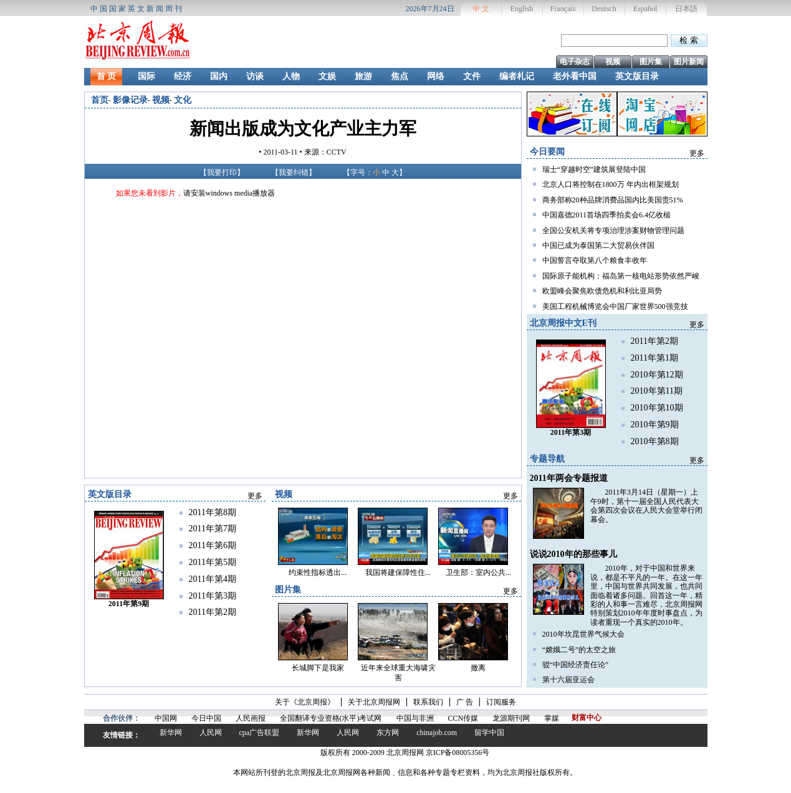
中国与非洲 (415, 718)
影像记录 (130, 100)
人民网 (210, 732)
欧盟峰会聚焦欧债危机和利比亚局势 (602, 291)
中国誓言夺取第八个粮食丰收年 (594, 260)
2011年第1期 (654, 358)
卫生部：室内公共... (478, 572)
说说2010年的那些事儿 (573, 554)
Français (563, 8)
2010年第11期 (657, 391)
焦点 (399, 76)
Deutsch (604, 8)
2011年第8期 (212, 512)
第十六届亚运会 (568, 679)
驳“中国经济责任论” (575, 664)
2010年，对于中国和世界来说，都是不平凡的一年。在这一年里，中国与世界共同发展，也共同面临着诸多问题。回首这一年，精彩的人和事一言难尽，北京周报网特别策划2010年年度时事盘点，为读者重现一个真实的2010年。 (646, 595)
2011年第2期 (654, 341)
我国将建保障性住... (398, 572)
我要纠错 (294, 172)
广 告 (464, 702)
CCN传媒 (463, 718)
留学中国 (489, 732)
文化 (182, 100)
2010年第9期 (655, 424)
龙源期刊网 (511, 718)
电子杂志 (575, 61)
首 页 (107, 76)
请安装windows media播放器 (229, 193)
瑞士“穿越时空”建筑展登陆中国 (594, 169)
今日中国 (206, 718)
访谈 (255, 76)
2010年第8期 (655, 441)
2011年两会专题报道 (569, 478)
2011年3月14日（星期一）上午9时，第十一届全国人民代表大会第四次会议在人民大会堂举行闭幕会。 (646, 505)
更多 (696, 153)
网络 (435, 76)
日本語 (686, 8)
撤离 (478, 667)
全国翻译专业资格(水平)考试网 (331, 718)
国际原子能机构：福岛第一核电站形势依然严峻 (620, 276)
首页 (99, 100)
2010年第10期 (657, 407)
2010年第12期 (657, 374)
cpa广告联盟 (259, 732)
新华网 (171, 732)
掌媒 (551, 718)
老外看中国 (575, 76)
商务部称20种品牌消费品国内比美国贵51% (612, 200)
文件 (472, 76)
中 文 (480, 8)
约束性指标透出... (318, 572)
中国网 (166, 718)
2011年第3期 (212, 596)
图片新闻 (689, 61)
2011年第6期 (212, 545)
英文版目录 (637, 76)
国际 (146, 76)
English (522, 8)
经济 (182, 76)
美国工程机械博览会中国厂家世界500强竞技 (615, 306)
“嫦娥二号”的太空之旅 (579, 649)
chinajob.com (436, 732)
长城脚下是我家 (318, 667)
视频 (612, 61)
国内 (219, 76)
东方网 (387, 732)
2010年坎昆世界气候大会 (583, 634)
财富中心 (587, 717)
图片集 (651, 61)
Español (645, 8)
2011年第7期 (212, 528)
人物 (291, 76)
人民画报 (251, 718)
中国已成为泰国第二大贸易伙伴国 (598, 245)
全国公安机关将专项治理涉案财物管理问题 (613, 230)
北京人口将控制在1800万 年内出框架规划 (610, 184)
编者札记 (516, 76)
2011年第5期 (212, 562)
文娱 (327, 76)
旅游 (363, 76)
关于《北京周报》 (305, 702)
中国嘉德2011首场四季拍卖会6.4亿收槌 (606, 215)
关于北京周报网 (374, 702)
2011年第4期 (212, 579)
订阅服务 (501, 702)
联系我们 (428, 702)
